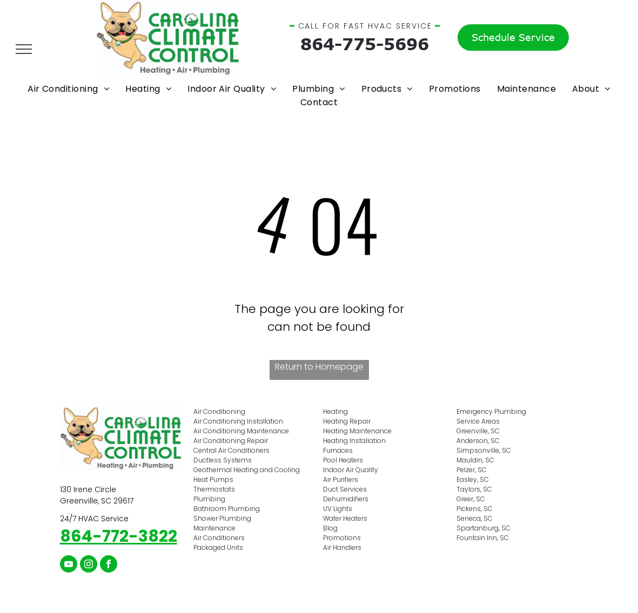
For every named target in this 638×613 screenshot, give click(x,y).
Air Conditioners (219, 537)
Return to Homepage (319, 366)
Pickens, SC (474, 508)
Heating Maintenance (357, 430)
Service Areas (478, 421)
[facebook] (108, 565)
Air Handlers (342, 547)
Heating (335, 411)
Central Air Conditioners (231, 450)
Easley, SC (472, 479)
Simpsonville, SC (483, 450)
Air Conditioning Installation (238, 421)
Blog (330, 528)
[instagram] (88, 565)
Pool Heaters (343, 460)
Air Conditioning (219, 411)
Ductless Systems (222, 460)
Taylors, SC (474, 489)
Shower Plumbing (222, 518)
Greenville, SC (478, 430)
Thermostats (214, 489)
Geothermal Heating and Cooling (246, 469)
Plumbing (209, 498)
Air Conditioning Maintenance (241, 430)
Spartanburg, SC (483, 528)
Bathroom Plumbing (226, 508)
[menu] (24, 49)
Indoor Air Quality (350, 469)
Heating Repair (347, 421)
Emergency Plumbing (491, 411)
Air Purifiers (340, 479)
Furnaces (338, 450)
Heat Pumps (213, 479)
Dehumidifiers (345, 498)
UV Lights (337, 508)
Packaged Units (218, 547)
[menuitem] (68, 89)
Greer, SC (470, 498)
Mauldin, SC (475, 460)
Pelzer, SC (471, 469)
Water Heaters (345, 518)
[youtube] (68, 565)
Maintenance (214, 528)
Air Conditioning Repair (230, 440)
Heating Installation (354, 440)
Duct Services (345, 489)
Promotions (342, 537)
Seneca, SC (474, 518)
